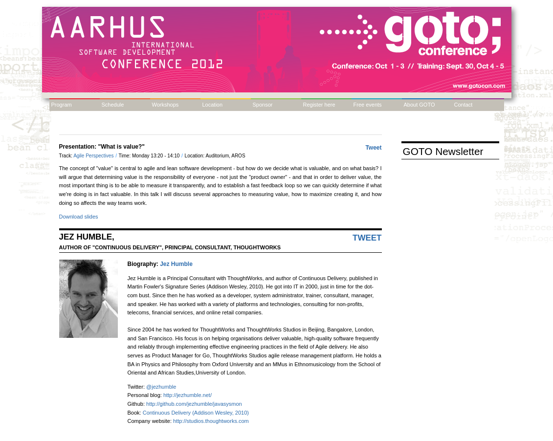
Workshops (165, 105)
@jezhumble (161, 387)
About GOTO (419, 105)
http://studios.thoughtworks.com (211, 421)
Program (61, 105)
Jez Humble (176, 264)
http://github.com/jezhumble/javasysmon (194, 404)
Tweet (373, 147)
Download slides (78, 217)
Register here (319, 105)
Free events (368, 105)
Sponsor (263, 105)
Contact (463, 105)
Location (212, 105)
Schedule (113, 105)
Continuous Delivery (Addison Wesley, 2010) (196, 413)
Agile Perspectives (94, 155)
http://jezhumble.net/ (187, 395)
